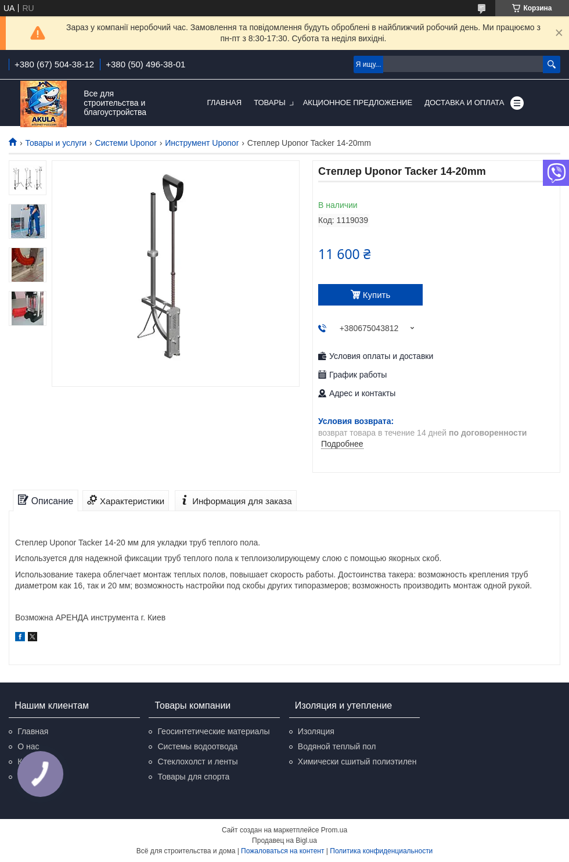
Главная (224, 102)
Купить (376, 295)
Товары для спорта (193, 776)
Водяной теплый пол (337, 746)
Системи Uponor (126, 143)
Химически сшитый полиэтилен (357, 761)
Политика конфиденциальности (381, 851)
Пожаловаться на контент (282, 851)
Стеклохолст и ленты (197, 761)
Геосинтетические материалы (213, 731)
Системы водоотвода (197, 746)
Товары (270, 102)
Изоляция (316, 731)
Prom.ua (334, 830)
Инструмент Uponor (202, 143)
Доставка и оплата (464, 102)
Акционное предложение (357, 102)
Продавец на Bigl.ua (284, 840)
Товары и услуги (56, 143)
